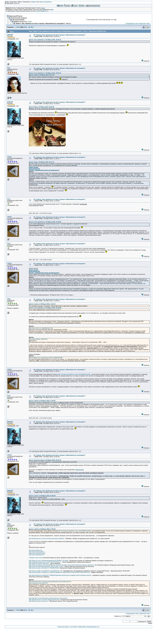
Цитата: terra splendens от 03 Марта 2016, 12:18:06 (45, 222)
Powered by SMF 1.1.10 (65, 627)
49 (24, 27)
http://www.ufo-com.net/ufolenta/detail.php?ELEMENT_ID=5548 (48, 560)
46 (17, 27)
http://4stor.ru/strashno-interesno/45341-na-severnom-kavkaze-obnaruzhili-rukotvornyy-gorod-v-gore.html (61, 565)
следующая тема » (144, 23)
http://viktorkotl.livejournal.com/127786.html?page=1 (45, 562)
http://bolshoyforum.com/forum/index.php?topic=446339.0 (46, 538)
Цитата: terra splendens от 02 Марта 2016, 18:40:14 (45, 39)
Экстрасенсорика (18, 19)
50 (26, 27)
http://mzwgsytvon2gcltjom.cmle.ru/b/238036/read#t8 (74, 374)
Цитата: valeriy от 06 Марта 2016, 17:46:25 (42, 400)
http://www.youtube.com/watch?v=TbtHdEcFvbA (43, 568)
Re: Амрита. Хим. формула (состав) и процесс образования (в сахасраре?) (59, 35)
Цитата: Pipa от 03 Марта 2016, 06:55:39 (41, 107)
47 (19, 27)
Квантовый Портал (15, 16)
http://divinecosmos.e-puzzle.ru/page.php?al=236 (44, 599)
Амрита (16, 21)
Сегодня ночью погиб (36, 557)
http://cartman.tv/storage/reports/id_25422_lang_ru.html (46, 566)
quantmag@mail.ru (42, 11)
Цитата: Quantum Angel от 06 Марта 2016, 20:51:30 (45, 460)
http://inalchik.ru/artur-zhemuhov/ (39, 563)
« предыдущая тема (131, 23)
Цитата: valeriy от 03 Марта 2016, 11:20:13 (42, 304)
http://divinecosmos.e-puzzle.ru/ (38, 601)
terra (8, 199)
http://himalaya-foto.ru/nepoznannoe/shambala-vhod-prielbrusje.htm (50, 581)
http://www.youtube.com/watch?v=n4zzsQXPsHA (44, 571)
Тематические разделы (19, 18)
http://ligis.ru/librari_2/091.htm (38, 339)
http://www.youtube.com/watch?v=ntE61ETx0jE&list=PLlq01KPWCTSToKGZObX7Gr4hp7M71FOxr (59, 572)
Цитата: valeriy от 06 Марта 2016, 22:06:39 (42, 495)
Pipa (8, 68)
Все (32, 27)
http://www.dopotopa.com (36, 554)
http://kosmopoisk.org (35, 550)
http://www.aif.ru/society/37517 (38, 583)
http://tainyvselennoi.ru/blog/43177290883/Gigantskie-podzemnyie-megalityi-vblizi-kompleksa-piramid (60, 575)
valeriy (9, 157)
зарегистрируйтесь (45, 2)
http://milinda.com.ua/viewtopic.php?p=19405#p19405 (45, 357)
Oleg (29, 21)
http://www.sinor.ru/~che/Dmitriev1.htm (41, 328)
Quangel (10, 34)
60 (29, 27)
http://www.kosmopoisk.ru (37, 551)
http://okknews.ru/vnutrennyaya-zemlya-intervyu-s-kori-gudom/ (48, 598)
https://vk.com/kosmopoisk (37, 553)
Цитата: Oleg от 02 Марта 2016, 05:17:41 (42, 75)
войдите (33, 2)
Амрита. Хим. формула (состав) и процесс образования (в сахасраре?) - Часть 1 (43, 23)
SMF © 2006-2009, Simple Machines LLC (86, 627)
